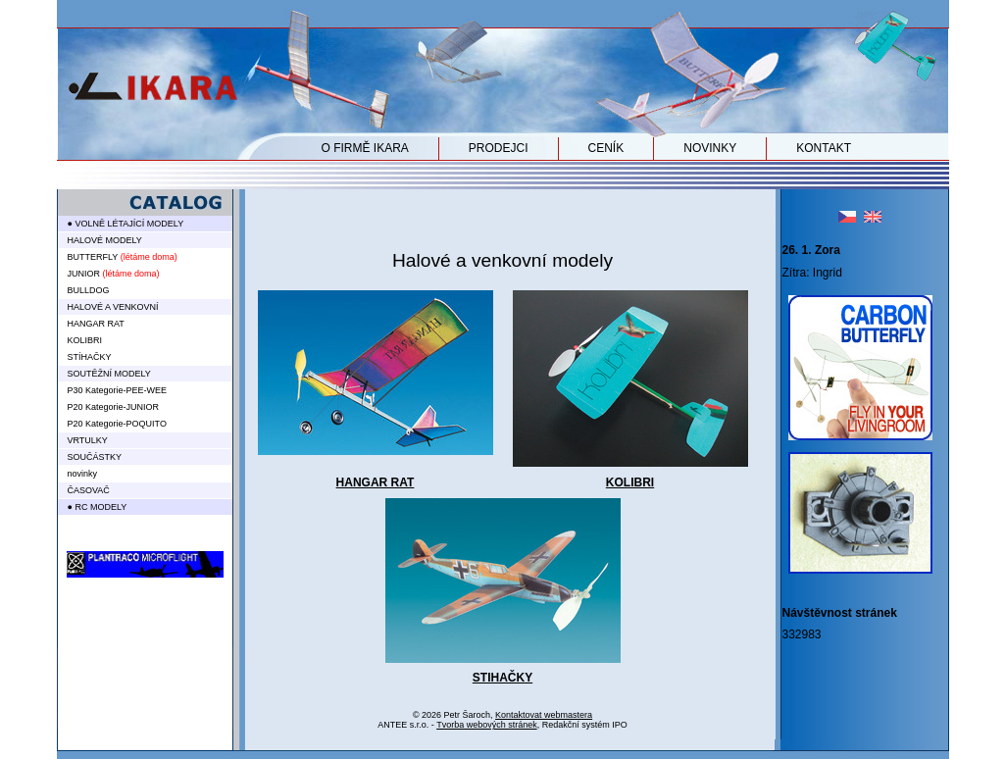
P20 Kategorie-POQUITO (117, 424)
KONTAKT (823, 148)
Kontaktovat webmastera (543, 715)
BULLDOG (89, 290)
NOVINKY (709, 148)
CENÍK (606, 148)
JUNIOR (84, 273)
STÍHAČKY (90, 357)
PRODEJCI (498, 148)
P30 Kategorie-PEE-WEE (118, 390)
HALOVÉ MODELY (105, 240)
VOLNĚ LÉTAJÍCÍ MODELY (129, 223)
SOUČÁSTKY (95, 457)
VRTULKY (88, 440)
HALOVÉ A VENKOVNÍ (113, 307)
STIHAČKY (502, 677)
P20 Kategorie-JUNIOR (114, 407)
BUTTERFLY (93, 257)
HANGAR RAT (375, 482)
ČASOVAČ (89, 490)
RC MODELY (100, 507)
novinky (83, 474)
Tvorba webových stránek (486, 725)
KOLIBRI (630, 482)
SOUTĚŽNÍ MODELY (109, 374)
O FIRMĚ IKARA (365, 148)
